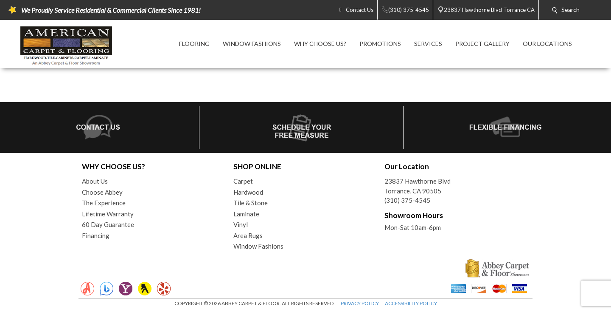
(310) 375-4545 (407, 200)
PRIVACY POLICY (360, 303)
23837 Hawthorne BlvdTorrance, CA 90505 (417, 186)
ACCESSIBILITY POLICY (411, 303)
